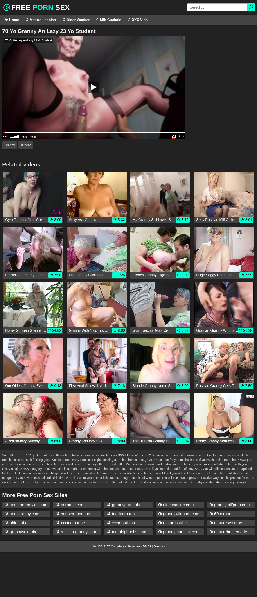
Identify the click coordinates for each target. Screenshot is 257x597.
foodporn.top (121, 514)
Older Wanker (76, 20)
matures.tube (172, 523)
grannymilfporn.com (229, 505)
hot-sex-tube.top (73, 514)
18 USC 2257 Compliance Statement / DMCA (121, 546)
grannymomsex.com (179, 532)
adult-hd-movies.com (26, 505)
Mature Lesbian (40, 20)
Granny (10, 145)
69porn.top (221, 514)
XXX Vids (137, 20)
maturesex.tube (225, 523)
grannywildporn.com (178, 514)
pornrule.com (70, 505)
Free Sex (36, 7)
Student (25, 145)
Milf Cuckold (108, 20)
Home (12, 20)
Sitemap (159, 546)
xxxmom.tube (70, 523)
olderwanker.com (176, 505)
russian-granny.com (76, 532)
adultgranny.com (22, 514)
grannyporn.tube (124, 505)
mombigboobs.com (126, 532)
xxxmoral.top (121, 523)
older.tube (16, 523)
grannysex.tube (21, 532)
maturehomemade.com (232, 532)
